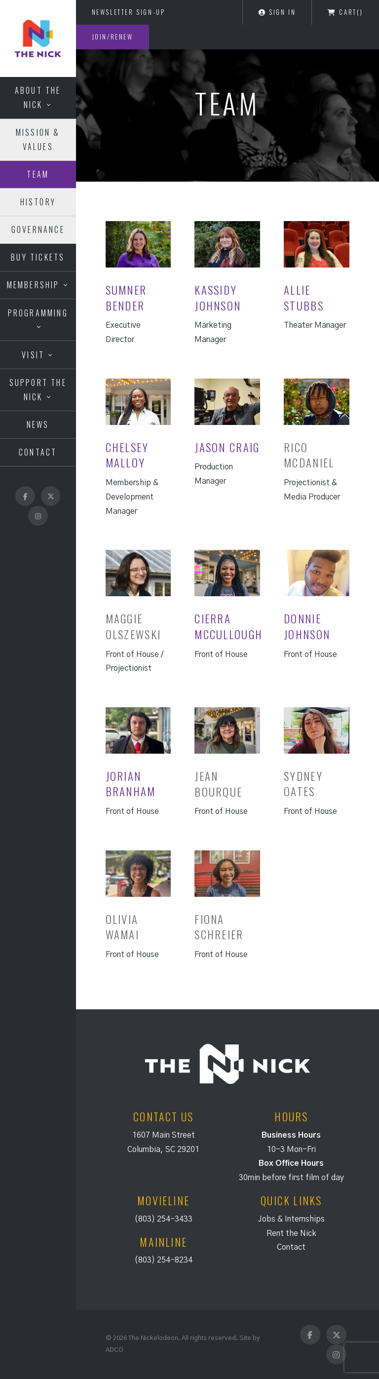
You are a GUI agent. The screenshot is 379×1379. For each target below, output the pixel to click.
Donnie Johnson (307, 626)
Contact (38, 452)
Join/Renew (112, 36)
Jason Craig (227, 447)
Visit (33, 355)
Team (38, 174)
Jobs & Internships (291, 1219)
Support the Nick (38, 390)
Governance (38, 229)
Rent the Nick (291, 1233)
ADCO (114, 1349)
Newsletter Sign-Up (128, 12)
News (38, 424)
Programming (38, 313)
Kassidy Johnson (217, 297)
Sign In (277, 12)
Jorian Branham (131, 783)
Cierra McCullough (228, 626)
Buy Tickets (38, 257)
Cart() (345, 12)
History (38, 202)
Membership (33, 285)
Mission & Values (38, 139)
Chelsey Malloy (127, 455)
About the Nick (38, 97)
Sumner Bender (126, 297)
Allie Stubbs (304, 297)
